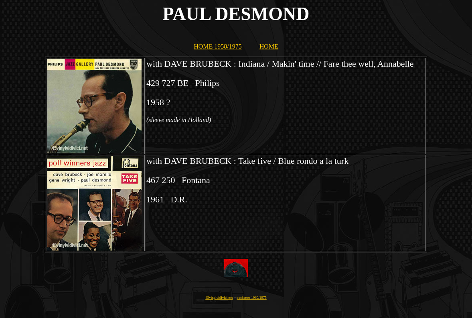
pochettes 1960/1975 (252, 298)
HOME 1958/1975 (218, 46)
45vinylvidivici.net (219, 298)
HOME (268, 46)
